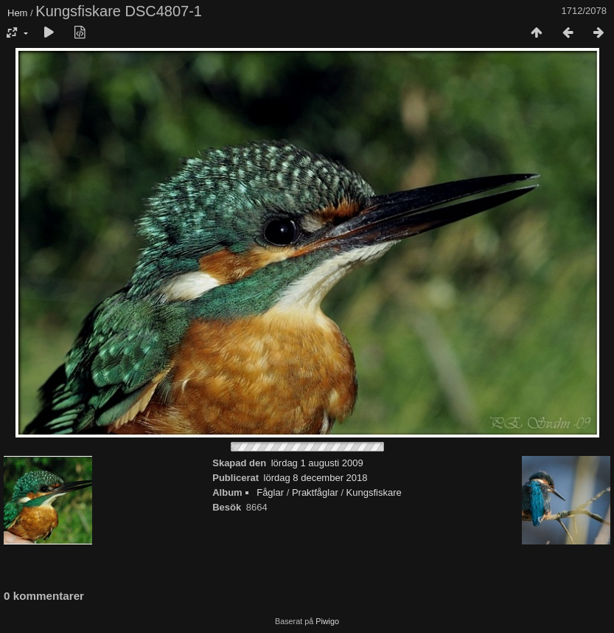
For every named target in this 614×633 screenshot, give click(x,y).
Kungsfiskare (374, 492)
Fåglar (270, 492)
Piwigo (327, 621)
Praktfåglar (315, 492)
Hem (17, 12)
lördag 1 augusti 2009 (317, 462)
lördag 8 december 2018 (316, 477)
